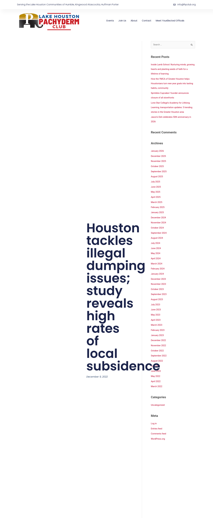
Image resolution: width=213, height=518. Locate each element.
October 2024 (157, 224)
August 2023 (157, 294)
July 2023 (155, 299)
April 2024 (156, 254)
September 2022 (159, 348)
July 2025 (155, 179)
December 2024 (159, 214)
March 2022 (157, 378)
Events (110, 20)
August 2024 (157, 234)
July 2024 (155, 239)
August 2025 (157, 174)
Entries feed (157, 420)
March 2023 (157, 319)
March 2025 (157, 199)
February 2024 (158, 264)
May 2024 (156, 249)
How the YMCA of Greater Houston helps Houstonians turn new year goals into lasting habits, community (173, 83)
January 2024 (157, 269)
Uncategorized (158, 397)
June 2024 (156, 244)
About (134, 20)
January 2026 (157, 149)
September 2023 (159, 289)
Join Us (123, 20)
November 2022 (159, 339)
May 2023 (156, 309)
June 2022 (156, 363)
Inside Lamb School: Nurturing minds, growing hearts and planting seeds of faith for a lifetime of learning (171, 69)
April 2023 (156, 314)
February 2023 (158, 324)
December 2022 (159, 333)
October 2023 (157, 284)
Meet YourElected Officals (172, 20)
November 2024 (159, 219)
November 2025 (159, 159)
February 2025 (158, 204)
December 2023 (159, 274)
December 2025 (159, 154)
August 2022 (157, 353)
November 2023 (159, 279)
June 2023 (156, 304)
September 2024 (159, 229)
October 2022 (157, 344)
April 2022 (156, 373)
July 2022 (155, 358)
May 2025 (156, 189)
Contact (148, 20)
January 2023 (157, 328)
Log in (154, 415)
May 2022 (156, 368)
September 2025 (159, 169)
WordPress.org (158, 430)
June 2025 (156, 184)
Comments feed (159, 425)
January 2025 (157, 209)
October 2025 (157, 164)
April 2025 (156, 194)
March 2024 (157, 259)
